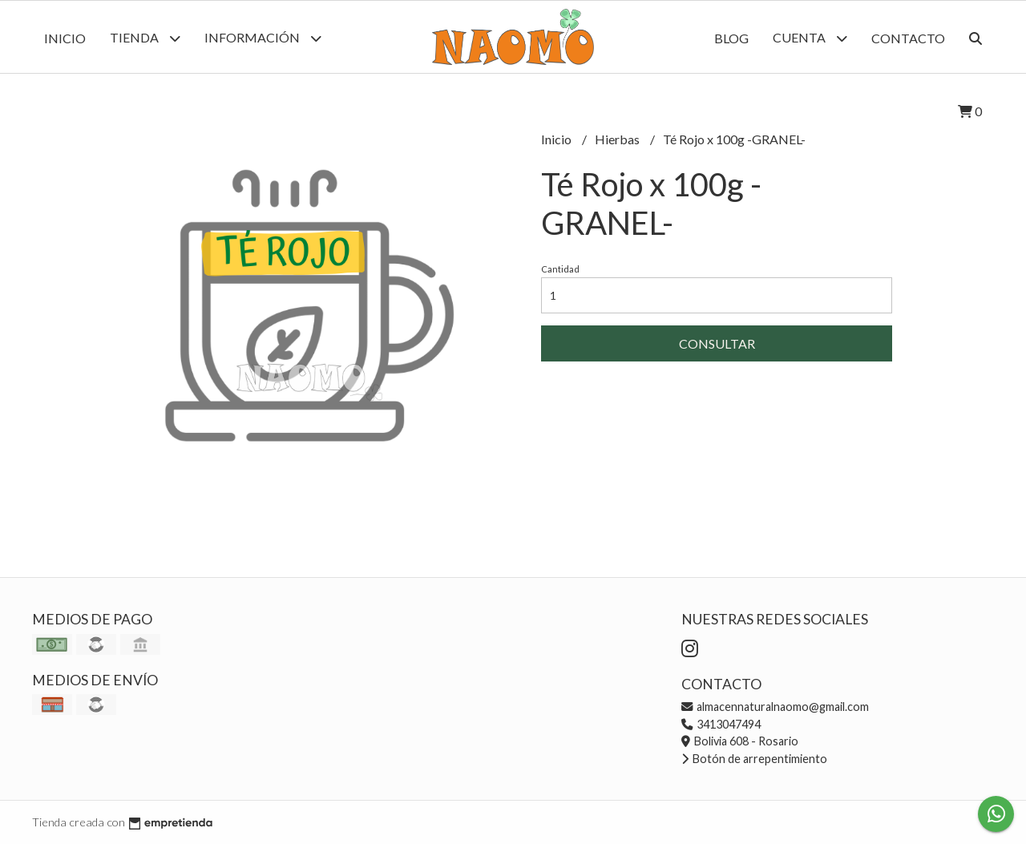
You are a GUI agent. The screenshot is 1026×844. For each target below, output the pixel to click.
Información (262, 38)
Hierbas (618, 139)
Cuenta (810, 38)
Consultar (717, 343)
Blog (731, 38)
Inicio (65, 38)
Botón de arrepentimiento (754, 758)
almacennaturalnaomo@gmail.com (775, 706)
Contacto (908, 38)
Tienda (145, 38)
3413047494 (721, 724)
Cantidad (560, 269)
